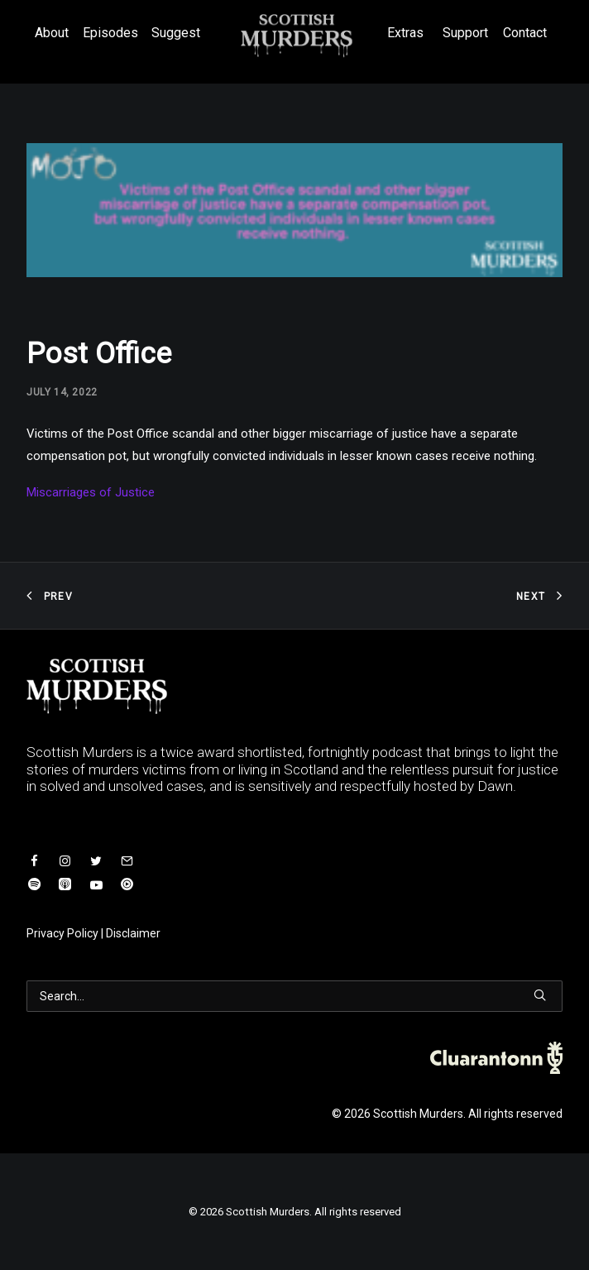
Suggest (175, 33)
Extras (405, 33)
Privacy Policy (62, 933)
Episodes (110, 33)
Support (465, 33)
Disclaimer (133, 933)
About (52, 33)
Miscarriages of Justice (90, 492)
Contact (525, 33)
